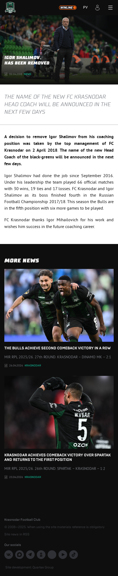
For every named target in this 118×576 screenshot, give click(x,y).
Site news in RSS (17, 534)
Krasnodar (33, 365)
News (27, 74)
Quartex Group (43, 567)
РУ (85, 7)
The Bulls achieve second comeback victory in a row (59, 309)
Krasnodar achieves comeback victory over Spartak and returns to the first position (59, 419)
